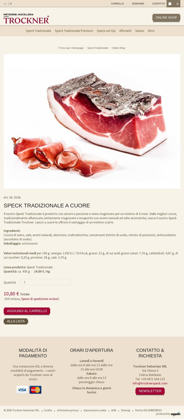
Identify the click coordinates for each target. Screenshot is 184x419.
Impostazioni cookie (95, 410)
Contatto (158, 3)
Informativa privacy (68, 410)
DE (5, 4)
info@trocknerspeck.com (150, 383)
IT (11, 4)
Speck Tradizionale (38, 31)
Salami (139, 31)
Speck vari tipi (106, 31)
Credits (48, 410)
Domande (138, 3)
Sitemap (125, 410)
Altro (151, 31)
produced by (168, 414)
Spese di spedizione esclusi (39, 299)
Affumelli (125, 31)
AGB (113, 410)
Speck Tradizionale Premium (74, 31)
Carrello (117, 3)
